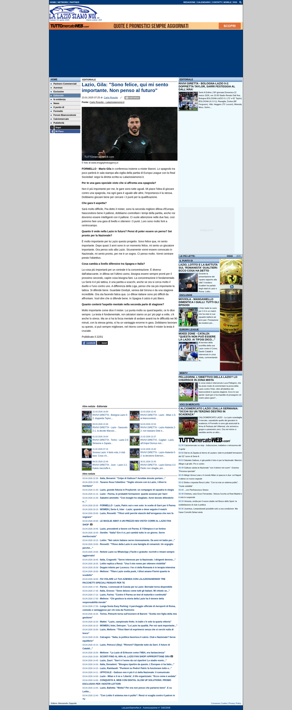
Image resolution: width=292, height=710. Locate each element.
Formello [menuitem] (57, 111)
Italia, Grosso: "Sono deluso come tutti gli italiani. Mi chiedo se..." (135, 590)
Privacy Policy (235, 703)
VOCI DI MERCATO (190, 404)
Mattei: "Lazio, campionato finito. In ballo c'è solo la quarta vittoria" (136, 621)
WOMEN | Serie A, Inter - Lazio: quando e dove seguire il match (133, 509)
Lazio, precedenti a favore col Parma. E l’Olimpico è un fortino (133, 528)
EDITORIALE (186, 79)
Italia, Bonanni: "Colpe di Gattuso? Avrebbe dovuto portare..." (133, 478)
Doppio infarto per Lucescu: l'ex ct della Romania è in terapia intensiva (137, 567)
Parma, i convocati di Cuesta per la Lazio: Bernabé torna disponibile (136, 587)
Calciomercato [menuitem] (60, 119)
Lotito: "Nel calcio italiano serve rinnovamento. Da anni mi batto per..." (137, 540)
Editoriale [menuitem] (57, 95)
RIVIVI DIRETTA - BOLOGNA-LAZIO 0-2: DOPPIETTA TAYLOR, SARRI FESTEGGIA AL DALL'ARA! (207, 86)
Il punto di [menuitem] (57, 107)
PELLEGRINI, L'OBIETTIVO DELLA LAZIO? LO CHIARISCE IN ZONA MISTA (208, 378)
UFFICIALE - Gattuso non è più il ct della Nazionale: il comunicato (135, 672)
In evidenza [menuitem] (58, 99)
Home (54, 79)
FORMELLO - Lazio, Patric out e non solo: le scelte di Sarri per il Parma (137, 505)
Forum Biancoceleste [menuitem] (63, 115)
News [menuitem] (55, 103)
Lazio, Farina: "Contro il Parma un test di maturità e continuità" (133, 594)
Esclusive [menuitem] (57, 91)
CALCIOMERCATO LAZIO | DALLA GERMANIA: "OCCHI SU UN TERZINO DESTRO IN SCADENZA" (208, 411)
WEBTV (184, 373)
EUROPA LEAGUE (189, 329)
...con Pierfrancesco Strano (196, 490)
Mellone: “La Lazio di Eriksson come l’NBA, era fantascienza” (132, 652)
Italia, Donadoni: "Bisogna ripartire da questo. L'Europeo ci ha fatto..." (137, 664)
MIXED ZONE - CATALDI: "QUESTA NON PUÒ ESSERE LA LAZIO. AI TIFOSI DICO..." (197, 336)
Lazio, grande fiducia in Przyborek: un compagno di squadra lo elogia (137, 490)
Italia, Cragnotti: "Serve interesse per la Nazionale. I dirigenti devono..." (138, 559)
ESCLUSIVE (186, 295)
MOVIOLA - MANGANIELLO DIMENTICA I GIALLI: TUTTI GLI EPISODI (199, 302)
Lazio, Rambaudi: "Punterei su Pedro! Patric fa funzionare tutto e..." (136, 668)
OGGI (230, 256)
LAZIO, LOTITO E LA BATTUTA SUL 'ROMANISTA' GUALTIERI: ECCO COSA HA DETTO (198, 267)
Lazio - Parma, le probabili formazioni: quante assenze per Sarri (133, 494)
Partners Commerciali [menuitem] (64, 84)
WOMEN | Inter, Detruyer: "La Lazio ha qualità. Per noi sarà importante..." (138, 625)
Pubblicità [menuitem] (57, 123)
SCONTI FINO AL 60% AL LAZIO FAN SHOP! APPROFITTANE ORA (135, 656)
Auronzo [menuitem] (57, 87)
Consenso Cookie (219, 703)
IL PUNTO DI (186, 260)
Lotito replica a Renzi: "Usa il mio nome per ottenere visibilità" (133, 563)
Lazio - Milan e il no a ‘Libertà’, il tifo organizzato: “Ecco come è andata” (138, 676)
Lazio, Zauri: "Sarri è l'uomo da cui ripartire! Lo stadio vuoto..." (133, 660)
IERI (239, 256)
